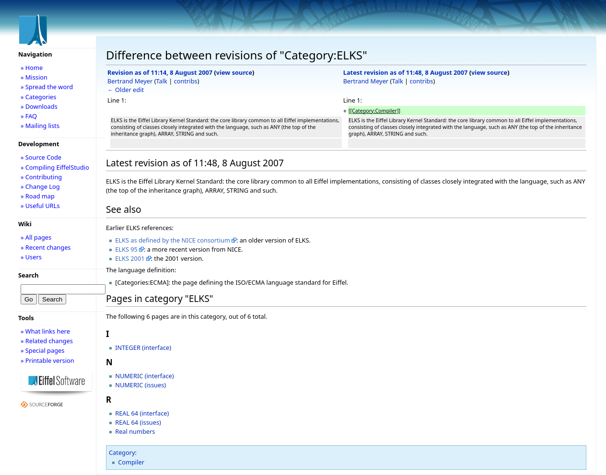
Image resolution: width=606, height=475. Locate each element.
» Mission (34, 77)
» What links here (45, 331)
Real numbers (135, 431)
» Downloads (39, 106)
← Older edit (125, 89)
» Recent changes (46, 247)
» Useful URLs (40, 205)
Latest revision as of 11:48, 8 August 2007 (405, 72)
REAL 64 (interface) (142, 413)
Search (28, 275)
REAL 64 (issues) (138, 422)
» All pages (36, 237)
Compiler (131, 462)
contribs (186, 81)
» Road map (38, 196)
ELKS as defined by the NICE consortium (172, 240)
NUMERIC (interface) (144, 375)
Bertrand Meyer (129, 81)
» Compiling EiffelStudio (55, 167)
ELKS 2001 (129, 258)
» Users (31, 257)
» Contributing (41, 177)
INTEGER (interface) (143, 347)
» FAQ (29, 116)
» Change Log (40, 186)
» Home (32, 67)
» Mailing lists (40, 125)
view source (234, 72)
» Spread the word (47, 86)
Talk (161, 81)
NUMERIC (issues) (140, 385)
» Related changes (47, 340)
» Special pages (42, 350)
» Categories (39, 97)
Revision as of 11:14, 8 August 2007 (159, 72)
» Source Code (41, 157)
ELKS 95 (126, 249)
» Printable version (47, 360)
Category (122, 452)
